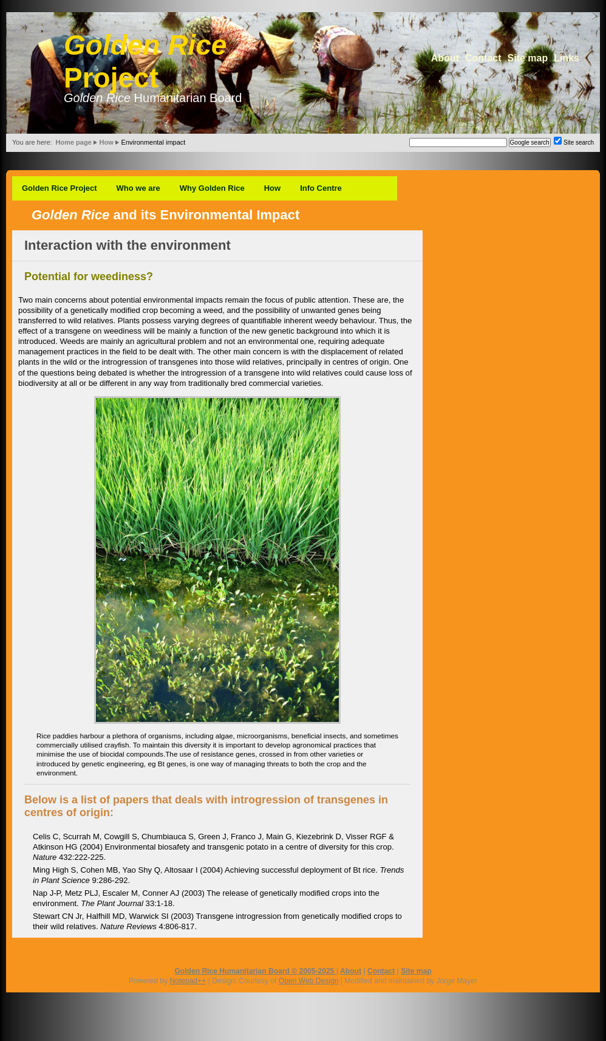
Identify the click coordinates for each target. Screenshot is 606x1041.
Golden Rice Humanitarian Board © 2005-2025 (255, 971)
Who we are (138, 188)
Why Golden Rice (212, 188)
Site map (528, 58)
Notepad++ (187, 981)
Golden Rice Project (59, 188)
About (445, 58)
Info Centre (321, 188)
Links (566, 58)
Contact (483, 58)
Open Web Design (309, 981)
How (107, 142)
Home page (73, 142)
